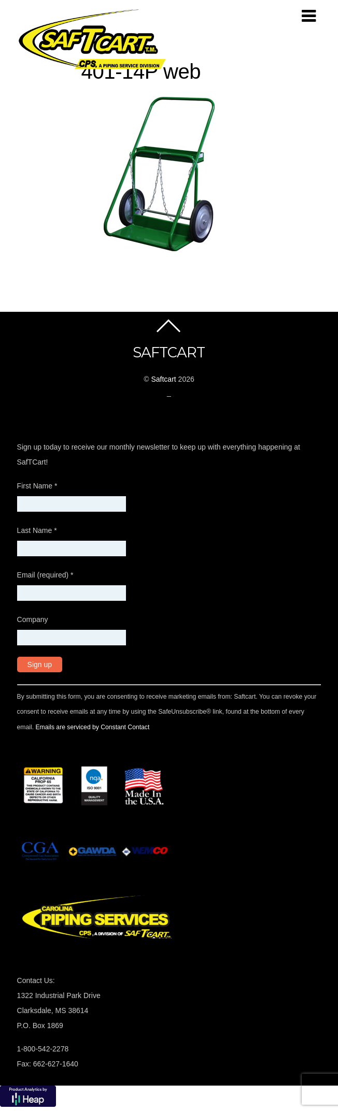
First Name (37, 486)
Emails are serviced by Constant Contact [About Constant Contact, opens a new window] (92, 727)
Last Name (37, 530)
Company (32, 619)
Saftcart (163, 379)
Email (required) (45, 575)
